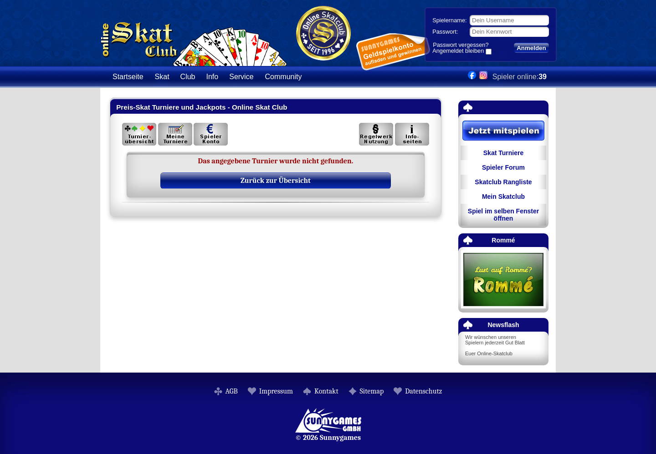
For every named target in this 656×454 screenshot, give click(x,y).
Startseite (128, 77)
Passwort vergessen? (460, 44)
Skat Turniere (503, 152)
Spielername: (449, 20)
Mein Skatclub (503, 196)
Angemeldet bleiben (458, 51)
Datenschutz (423, 391)
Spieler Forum (503, 167)
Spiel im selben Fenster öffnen (503, 214)
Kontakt (326, 391)
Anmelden (531, 48)
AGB (232, 391)
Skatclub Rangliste (503, 182)
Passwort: (445, 31)
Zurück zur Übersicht (276, 181)
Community (283, 77)
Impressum (276, 391)
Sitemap (372, 391)
